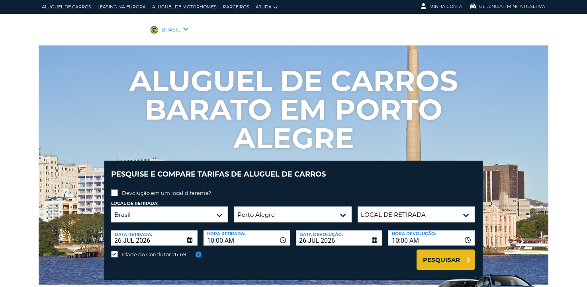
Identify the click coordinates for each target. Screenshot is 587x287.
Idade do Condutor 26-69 (154, 248)
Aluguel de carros (66, 7)
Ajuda (267, 7)
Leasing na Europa (122, 7)
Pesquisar (441, 254)
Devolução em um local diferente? (166, 187)
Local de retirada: (134, 197)
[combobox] (246, 232)
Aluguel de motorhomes (184, 7)
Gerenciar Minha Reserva (507, 6)
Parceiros (236, 7)
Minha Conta (441, 6)
